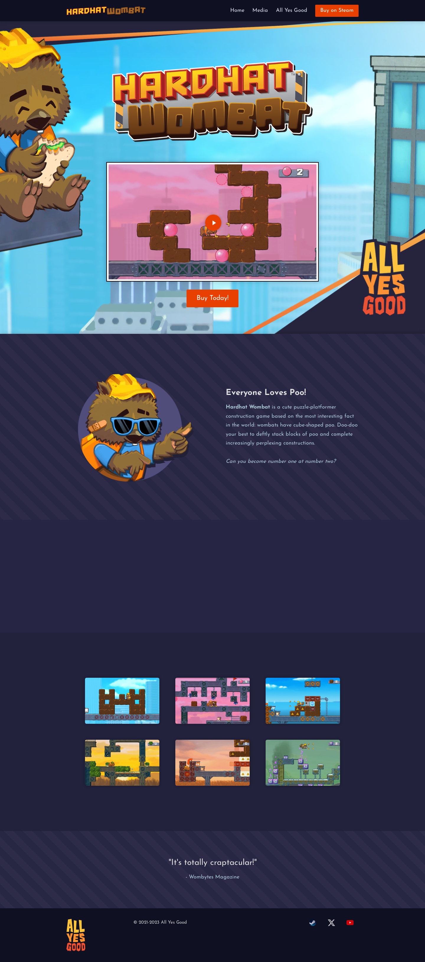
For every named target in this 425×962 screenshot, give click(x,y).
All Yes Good (291, 10)
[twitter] (331, 923)
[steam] (312, 923)
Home (237, 10)
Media (260, 10)
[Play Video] (213, 223)
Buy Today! (213, 298)
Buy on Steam (337, 10)
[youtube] (350, 923)
